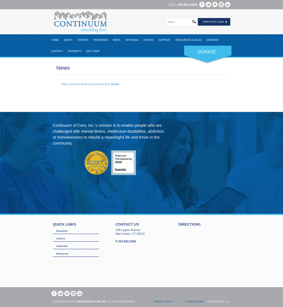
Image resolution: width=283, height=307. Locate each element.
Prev (64, 84)
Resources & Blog (188, 39)
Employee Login (213, 21)
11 (89, 84)
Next (116, 84)
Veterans (132, 39)
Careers (212, 39)
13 (96, 84)
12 (92, 84)
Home (55, 39)
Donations (62, 231)
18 (112, 84)
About (68, 39)
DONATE (207, 51)
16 (106, 84)
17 (109, 84)
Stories (82, 39)
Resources (62, 253)
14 (99, 84)
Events (148, 39)
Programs (100, 39)
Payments (74, 51)
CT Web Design (194, 301)
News (116, 39)
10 (86, 84)
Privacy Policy (163, 301)
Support (164, 39)
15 (102, 84)
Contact (57, 51)
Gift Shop (93, 51)
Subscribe (62, 246)
